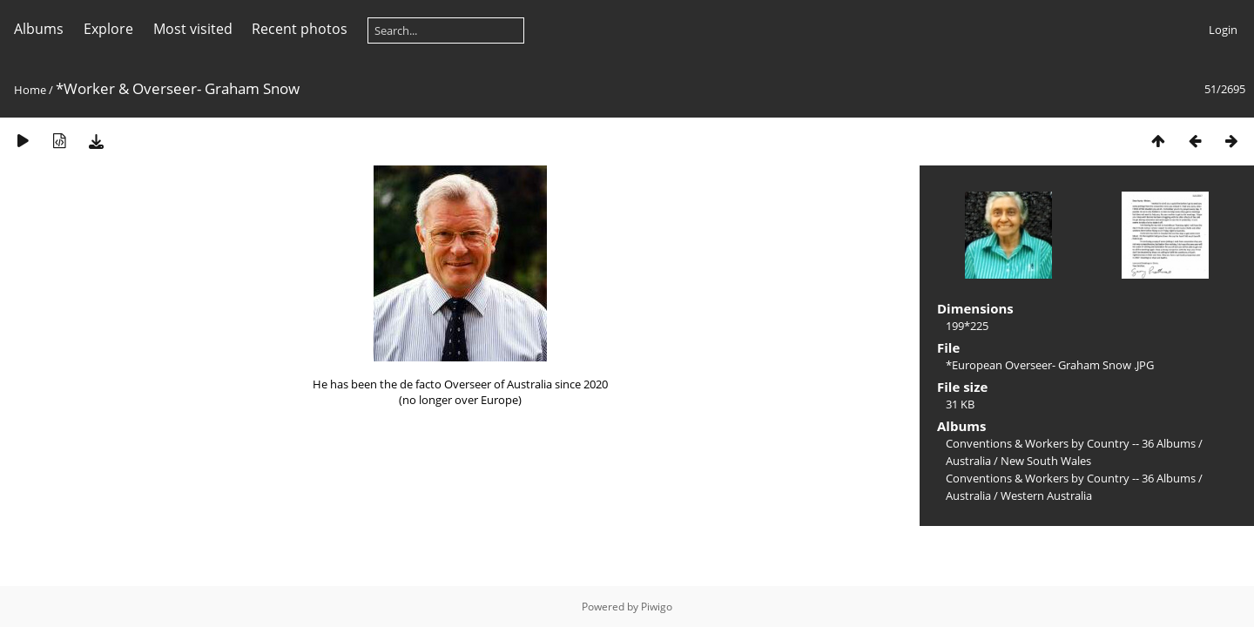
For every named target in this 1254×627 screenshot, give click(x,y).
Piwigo (656, 606)
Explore (108, 28)
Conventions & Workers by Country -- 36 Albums (1071, 443)
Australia (968, 461)
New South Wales (1046, 461)
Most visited (193, 28)
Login (1223, 29)
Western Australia (1046, 495)
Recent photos (299, 28)
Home (30, 90)
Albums (39, 28)
